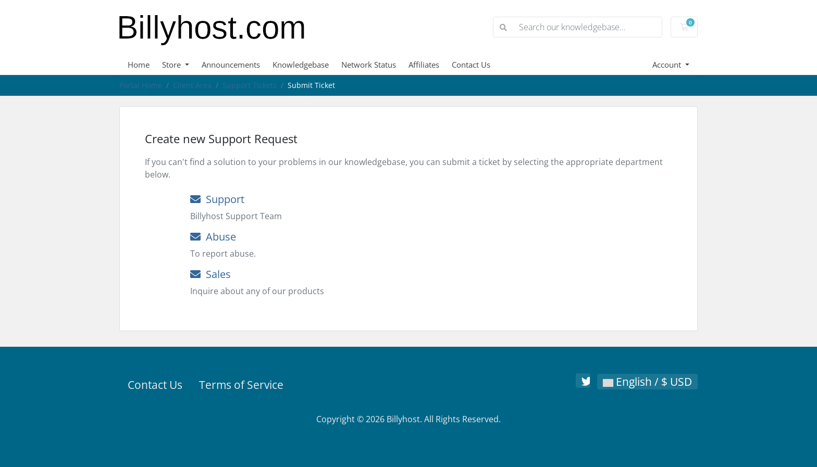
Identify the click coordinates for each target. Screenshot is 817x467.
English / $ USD (647, 381)
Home (139, 64)
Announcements (231, 64)
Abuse (213, 237)
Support (217, 199)
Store (172, 64)
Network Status (368, 64)
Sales (210, 274)
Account (667, 64)
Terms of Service (241, 384)
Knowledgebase (301, 64)
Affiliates (423, 64)
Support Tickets (249, 85)
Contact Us (471, 64)
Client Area (192, 85)
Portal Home (140, 85)
